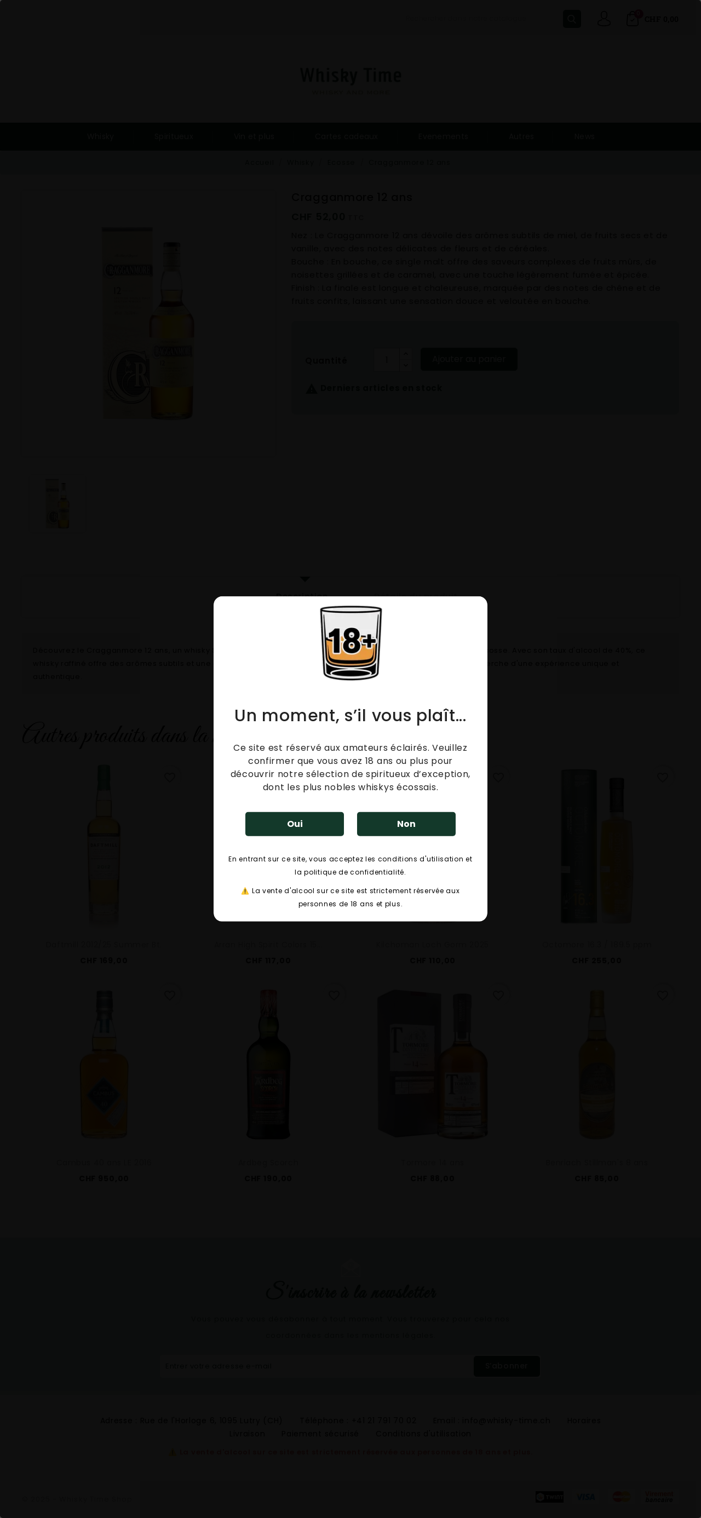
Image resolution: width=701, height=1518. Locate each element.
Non (406, 824)
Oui (295, 824)
